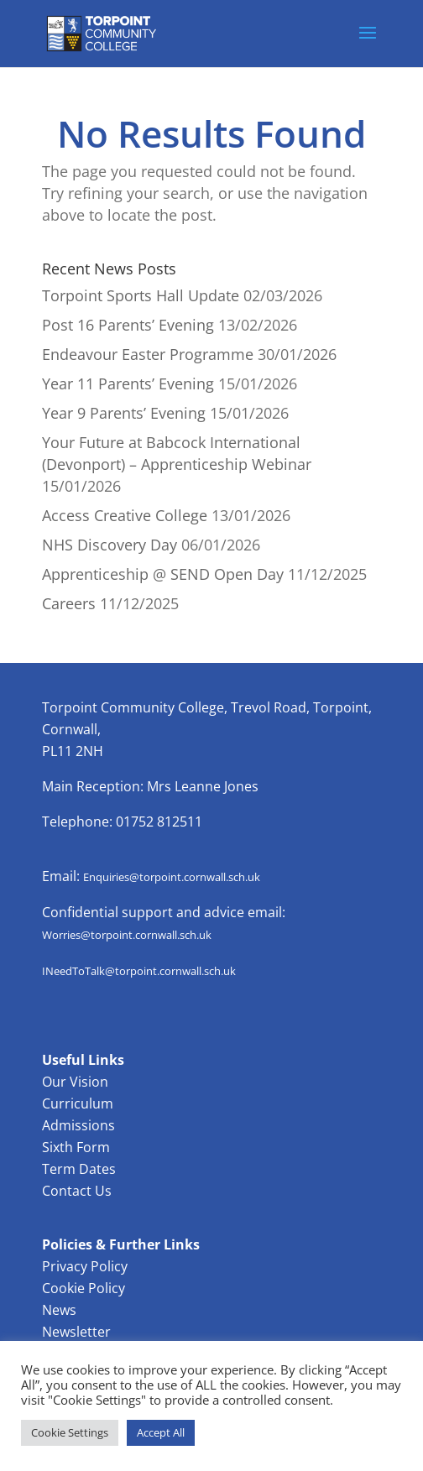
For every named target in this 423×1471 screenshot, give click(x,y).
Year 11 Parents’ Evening (128, 383)
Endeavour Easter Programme (147, 354)
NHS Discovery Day (109, 545)
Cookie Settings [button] (69, 1432)
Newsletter (76, 1331)
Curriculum (77, 1103)
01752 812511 (159, 821)
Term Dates (79, 1169)
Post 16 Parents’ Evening (128, 325)
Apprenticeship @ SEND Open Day (163, 574)
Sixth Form (76, 1147)
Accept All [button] (161, 1432)
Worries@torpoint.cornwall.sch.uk (127, 934)
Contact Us (77, 1190)
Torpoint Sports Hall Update (140, 295)
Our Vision (75, 1081)
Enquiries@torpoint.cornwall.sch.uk (171, 876)
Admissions (78, 1125)
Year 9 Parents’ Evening (124, 413)
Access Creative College (124, 515)
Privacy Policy (85, 1266)
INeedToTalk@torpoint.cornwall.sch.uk (139, 970)
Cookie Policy (83, 1288)
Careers (69, 603)
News (59, 1310)
